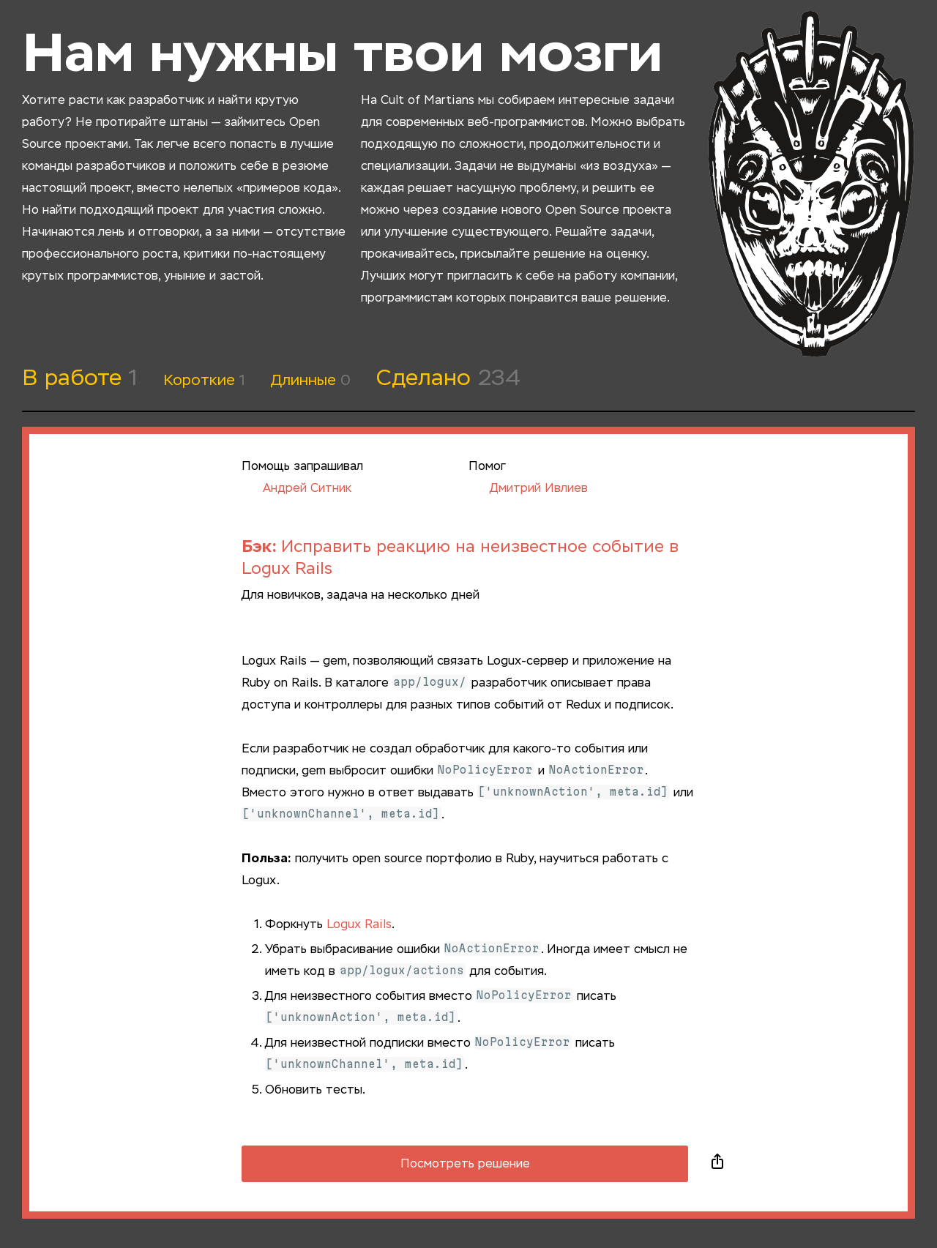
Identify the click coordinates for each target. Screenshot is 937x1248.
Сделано (448, 379)
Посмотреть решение (465, 1164)
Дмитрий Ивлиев (528, 489)
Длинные (311, 380)
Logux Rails (359, 925)
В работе (80, 379)
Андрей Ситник (296, 489)
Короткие (204, 380)
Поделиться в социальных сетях (717, 1164)
